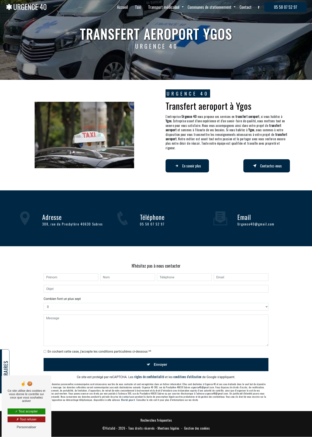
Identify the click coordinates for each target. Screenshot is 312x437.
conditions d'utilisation (187, 372)
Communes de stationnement (209, 7)
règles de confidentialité (149, 372)
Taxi (138, 7)
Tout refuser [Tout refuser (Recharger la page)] (26, 419)
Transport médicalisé (163, 7)
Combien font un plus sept (62, 294)
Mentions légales (168, 428)
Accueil (122, 7)
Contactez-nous (266, 165)
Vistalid (110, 428)
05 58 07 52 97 (285, 7)
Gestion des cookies (197, 428)
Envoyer (160, 360)
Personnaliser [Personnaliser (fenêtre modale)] (26, 427)
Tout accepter (26, 411)
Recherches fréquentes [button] (156, 420)
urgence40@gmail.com (255, 219)
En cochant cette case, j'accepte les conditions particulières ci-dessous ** (99, 347)
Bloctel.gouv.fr (128, 395)
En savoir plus (187, 165)
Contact (246, 7)
